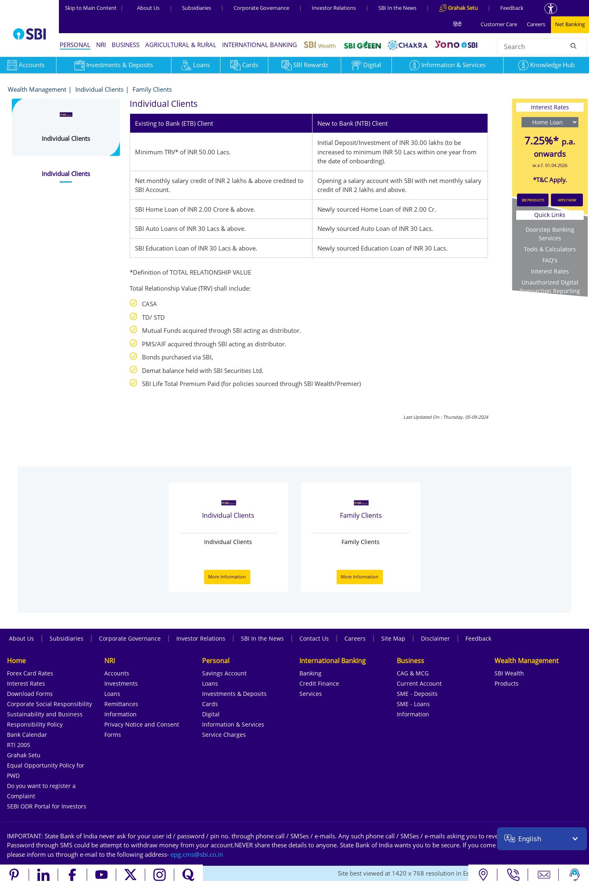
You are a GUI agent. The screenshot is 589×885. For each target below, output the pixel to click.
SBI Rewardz (304, 65)
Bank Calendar (27, 734)
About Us (148, 7)
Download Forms (30, 694)
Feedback (512, 7)
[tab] (66, 173)
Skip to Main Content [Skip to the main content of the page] (94, 7)
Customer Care (499, 24)
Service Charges (224, 734)
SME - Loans (413, 704)
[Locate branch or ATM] (482, 875)
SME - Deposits (417, 694)
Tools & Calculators (550, 249)
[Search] (573, 45)
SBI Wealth (509, 673)
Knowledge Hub (546, 65)
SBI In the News (397, 7)
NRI (101, 45)
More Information (227, 576)
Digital (366, 65)
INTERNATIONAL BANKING (259, 45)
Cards (244, 65)
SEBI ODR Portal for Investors (46, 806)
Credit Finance (319, 683)
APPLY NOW (567, 200)
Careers (536, 24)
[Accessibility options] (550, 8)
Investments (121, 683)
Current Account (419, 683)
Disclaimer (435, 638)
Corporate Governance (261, 7)
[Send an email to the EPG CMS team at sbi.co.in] (197, 854)
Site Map (393, 638)
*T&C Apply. (550, 180)
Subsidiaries (196, 7)
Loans (195, 65)
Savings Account (224, 673)
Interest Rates (550, 271)
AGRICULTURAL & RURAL (180, 45)
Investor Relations (334, 7)
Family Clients (152, 89)
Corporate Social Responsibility (49, 704)
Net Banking (570, 24)
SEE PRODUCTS (533, 200)
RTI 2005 (18, 745)
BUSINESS (125, 45)
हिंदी (457, 24)
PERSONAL (75, 45)
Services (310, 694)
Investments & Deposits (113, 65)
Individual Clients (99, 89)
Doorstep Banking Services (550, 234)
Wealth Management (37, 89)
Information (120, 714)
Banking (310, 673)
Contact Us (314, 638)
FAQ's (550, 260)
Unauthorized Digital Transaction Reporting (549, 286)
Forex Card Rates (30, 673)
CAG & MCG (413, 673)
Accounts (116, 673)
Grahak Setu (23, 755)
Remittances (121, 704)
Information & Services (447, 65)
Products (507, 683)
